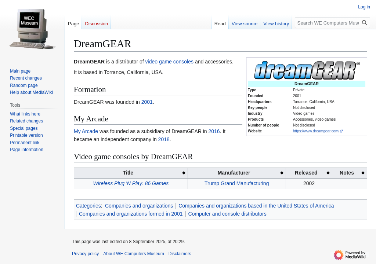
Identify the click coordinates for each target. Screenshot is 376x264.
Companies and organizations (139, 206)
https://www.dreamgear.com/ (316, 131)
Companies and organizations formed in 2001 (131, 214)
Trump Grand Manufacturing (237, 183)
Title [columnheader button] (128, 173)
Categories (88, 206)
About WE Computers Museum (133, 253)
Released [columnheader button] (306, 173)
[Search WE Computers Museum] (332, 23)
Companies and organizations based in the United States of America (256, 206)
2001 (147, 102)
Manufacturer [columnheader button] (234, 173)
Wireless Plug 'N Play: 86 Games (131, 183)
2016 (214, 131)
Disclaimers (180, 253)
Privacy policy (85, 253)
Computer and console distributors (227, 214)
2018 (164, 139)
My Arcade (86, 131)
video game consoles (169, 62)
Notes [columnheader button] (347, 173)
